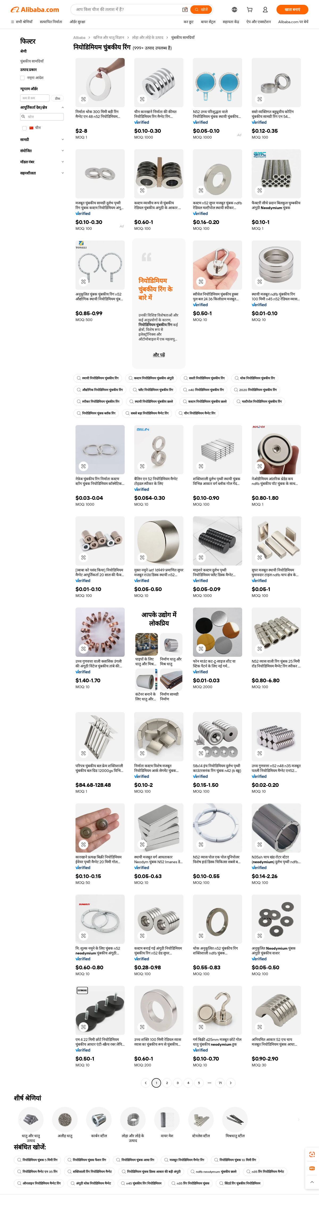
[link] (312, 1154)
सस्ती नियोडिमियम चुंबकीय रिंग (204, 378)
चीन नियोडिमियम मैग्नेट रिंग (197, 413)
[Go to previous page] (145, 1083)
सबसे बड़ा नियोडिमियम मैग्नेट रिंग (147, 413)
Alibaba (79, 37)
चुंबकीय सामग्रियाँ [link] (183, 37)
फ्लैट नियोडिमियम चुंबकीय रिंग (153, 390)
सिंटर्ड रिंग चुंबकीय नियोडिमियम (239, 1183)
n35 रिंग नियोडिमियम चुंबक (190, 1183)
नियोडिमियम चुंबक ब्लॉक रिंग (96, 413)
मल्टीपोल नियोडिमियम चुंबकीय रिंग (259, 402)
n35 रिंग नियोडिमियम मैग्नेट (265, 1172)
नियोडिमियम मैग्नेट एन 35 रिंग (37, 1172)
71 (220, 1083)
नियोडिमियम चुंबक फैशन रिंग (87, 1160)
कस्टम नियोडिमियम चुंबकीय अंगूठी (151, 378)
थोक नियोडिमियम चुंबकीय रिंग (255, 378)
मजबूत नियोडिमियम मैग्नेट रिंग (184, 1160)
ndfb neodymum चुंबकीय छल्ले (213, 1172)
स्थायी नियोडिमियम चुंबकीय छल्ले (151, 402)
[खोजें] (201, 9)
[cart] (251, 10)
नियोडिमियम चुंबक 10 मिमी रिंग (235, 1160)
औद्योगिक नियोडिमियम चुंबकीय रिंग (100, 390)
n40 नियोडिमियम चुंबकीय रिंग (203, 390)
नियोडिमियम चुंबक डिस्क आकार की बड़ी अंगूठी (151, 1172)
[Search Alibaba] (127, 10)
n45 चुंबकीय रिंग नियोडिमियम (141, 1183)
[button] (185, 9)
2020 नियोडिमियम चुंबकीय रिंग (255, 390)
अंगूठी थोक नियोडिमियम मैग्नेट (91, 1183)
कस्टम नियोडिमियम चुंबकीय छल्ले (204, 402)
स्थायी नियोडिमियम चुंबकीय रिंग (98, 378)
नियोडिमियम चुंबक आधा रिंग (135, 1160)
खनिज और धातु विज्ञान (108, 37)
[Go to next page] (231, 1083)
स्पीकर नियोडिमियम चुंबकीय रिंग (98, 402)
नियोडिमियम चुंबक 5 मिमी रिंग (37, 1160)
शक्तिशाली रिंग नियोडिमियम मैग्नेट (90, 1172)
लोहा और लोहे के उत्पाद (147, 37)
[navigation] (40, 561)
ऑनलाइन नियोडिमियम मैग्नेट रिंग (39, 1183)
